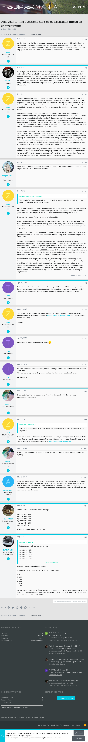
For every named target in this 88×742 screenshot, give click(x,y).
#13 (85, 477)
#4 (86, 163)
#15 (85, 537)
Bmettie (8, 81)
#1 (86, 39)
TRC (8, 296)
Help (72, 725)
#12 (85, 449)
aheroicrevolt (8, 490)
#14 (85, 506)
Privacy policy (65, 725)
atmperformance (8, 177)
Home (78, 725)
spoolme (8, 404)
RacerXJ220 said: (25, 542)
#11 (85, 420)
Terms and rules (53, 725)
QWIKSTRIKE (8, 550)
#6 (86, 283)
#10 (85, 391)
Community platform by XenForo (22, 718)
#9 (86, 365)
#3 (86, 94)
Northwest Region (55, 675)
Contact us (42, 725)
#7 (86, 309)
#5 (86, 191)
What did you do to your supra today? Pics (63, 681)
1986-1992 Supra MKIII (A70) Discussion (63, 640)
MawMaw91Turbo (37, 640)
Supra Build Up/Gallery (57, 653)
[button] (3, 7)
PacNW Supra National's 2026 (59, 670)
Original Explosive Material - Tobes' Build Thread (66, 659)
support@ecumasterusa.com (58, 315)
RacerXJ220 (8, 519)
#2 (86, 68)
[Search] (84, 7)
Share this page (66, 698)
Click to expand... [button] (52, 562)
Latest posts (52, 627)
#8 (86, 338)
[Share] (82, 39)
